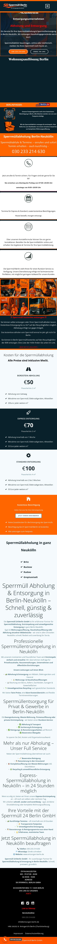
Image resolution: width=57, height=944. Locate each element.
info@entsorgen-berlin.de (28, 922)
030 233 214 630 (28, 151)
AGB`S (28, 893)
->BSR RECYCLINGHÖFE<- (28, 347)
